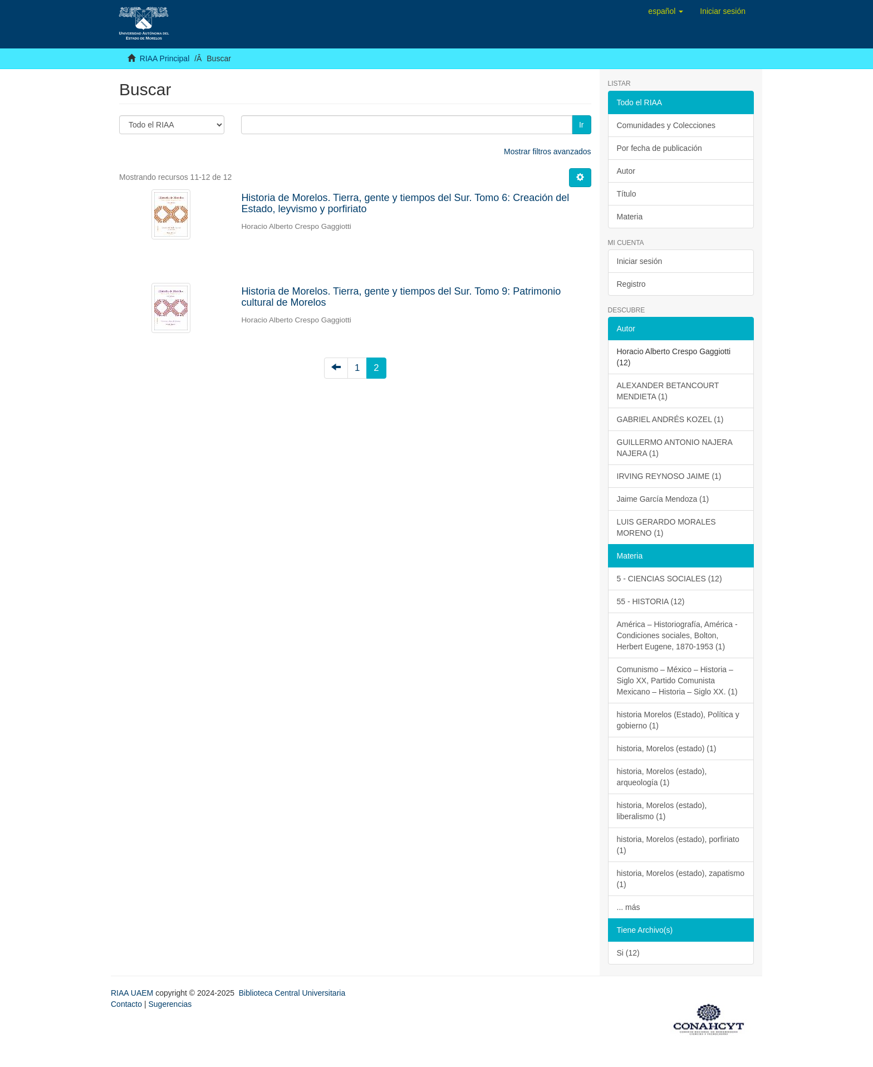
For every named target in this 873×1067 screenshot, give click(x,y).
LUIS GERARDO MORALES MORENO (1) (666, 527)
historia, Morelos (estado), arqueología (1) (662, 777)
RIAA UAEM (133, 992)
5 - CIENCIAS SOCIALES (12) (669, 578)
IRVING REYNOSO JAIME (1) (669, 476)
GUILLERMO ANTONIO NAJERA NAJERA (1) (675, 448)
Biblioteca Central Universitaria (292, 992)
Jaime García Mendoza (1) (663, 499)
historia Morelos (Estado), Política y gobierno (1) (678, 720)
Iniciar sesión (640, 261)
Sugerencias (170, 1004)
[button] (665, 11)
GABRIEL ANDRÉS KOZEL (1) (670, 419)
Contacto (126, 1004)
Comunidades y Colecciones (666, 125)
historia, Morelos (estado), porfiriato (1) (678, 845)
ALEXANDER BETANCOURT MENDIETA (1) (668, 391)
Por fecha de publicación (659, 148)
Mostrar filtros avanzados (547, 151)
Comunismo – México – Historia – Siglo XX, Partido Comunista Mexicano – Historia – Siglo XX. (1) (677, 680)
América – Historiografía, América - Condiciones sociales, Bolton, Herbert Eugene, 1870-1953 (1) (677, 635)
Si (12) (628, 952)
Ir (581, 124)
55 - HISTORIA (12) (651, 601)
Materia (630, 216)
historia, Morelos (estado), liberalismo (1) (662, 811)
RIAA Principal (164, 58)
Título (626, 193)
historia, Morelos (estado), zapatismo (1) (681, 879)
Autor (626, 171)
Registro (631, 284)
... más (628, 907)
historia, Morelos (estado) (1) (667, 748)
